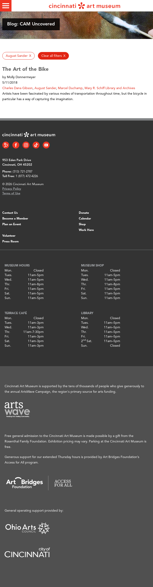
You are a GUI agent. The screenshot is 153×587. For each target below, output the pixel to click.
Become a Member (15, 218)
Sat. (7, 293)
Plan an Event (11, 224)
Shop (82, 224)
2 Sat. (86, 341)
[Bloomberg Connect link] (5, 145)
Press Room (10, 241)
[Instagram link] (26, 145)
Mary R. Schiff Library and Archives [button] (110, 88)
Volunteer (8, 235)
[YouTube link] (46, 145)
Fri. (7, 289)
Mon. (8, 270)
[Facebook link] (15, 145)
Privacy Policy (11, 188)
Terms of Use (11, 193)
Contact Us (10, 212)
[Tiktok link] (36, 145)
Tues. (8, 275)
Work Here (86, 230)
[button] (18, 56)
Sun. (8, 298)
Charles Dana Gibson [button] (17, 88)
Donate (84, 212)
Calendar (85, 218)
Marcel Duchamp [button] (70, 88)
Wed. (8, 279)
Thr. (7, 284)
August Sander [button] (45, 88)
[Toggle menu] (5, 5)
